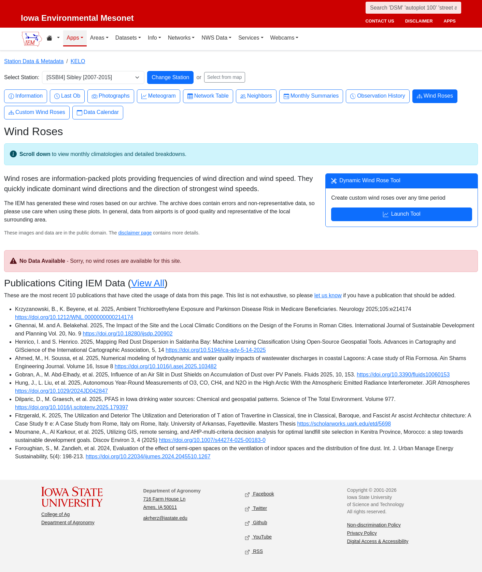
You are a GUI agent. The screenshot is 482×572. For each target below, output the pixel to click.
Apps (73, 38)
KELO (78, 61)
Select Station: (21, 77)
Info (152, 38)
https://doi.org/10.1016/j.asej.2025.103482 (166, 366)
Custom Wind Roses (37, 112)
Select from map (224, 77)
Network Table (208, 96)
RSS (254, 551)
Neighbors (256, 96)
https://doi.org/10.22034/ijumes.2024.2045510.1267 (148, 456)
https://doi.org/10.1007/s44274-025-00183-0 (212, 440)
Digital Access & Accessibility (378, 541)
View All (148, 283)
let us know (328, 295)
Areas (97, 38)
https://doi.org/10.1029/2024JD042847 (61, 391)
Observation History (377, 96)
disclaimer (419, 21)
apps (450, 21)
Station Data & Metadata (33, 61)
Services (248, 38)
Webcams (282, 38)
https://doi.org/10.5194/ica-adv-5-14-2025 (216, 350)
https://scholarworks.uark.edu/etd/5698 (344, 424)
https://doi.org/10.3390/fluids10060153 (403, 374)
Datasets (126, 38)
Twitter (256, 508)
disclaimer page (135, 232)
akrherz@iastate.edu (165, 518)
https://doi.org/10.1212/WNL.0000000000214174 (74, 317)
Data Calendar (98, 112)
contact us (379, 21)
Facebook (259, 494)
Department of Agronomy (68, 522)
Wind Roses (435, 96)
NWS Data (214, 38)
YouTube (258, 537)
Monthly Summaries (311, 96)
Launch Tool (402, 215)
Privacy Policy (362, 533)
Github (256, 523)
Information (26, 96)
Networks (179, 38)
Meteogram (158, 96)
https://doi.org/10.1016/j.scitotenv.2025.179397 (71, 407)
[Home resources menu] (53, 38)
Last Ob (67, 96)
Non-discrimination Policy (374, 525)
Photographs (111, 96)
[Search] (413, 8)
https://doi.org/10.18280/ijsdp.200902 (127, 334)
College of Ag (55, 514)
